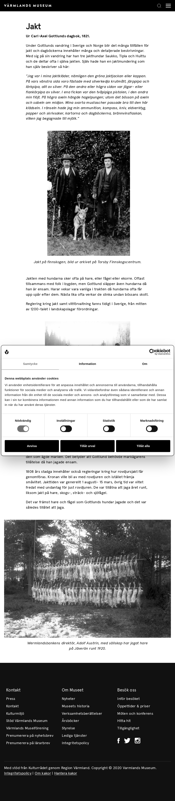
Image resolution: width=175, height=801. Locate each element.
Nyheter (68, 699)
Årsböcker (70, 721)
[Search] (159, 5)
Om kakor (43, 773)
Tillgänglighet (128, 728)
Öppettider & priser (133, 706)
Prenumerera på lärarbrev (28, 743)
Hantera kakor (65, 773)
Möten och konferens (135, 714)
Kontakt (12, 706)
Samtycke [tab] (30, 363)
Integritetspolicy (75, 743)
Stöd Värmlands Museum (27, 721)
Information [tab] (87, 363)
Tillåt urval (87, 446)
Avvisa (32, 446)
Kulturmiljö (15, 714)
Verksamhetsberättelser (82, 714)
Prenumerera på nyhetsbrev (29, 736)
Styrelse (68, 728)
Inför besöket (128, 699)
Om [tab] (144, 363)
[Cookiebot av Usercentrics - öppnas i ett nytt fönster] (152, 352)
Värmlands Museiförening (27, 728)
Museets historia (76, 706)
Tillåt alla (143, 446)
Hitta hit (124, 721)
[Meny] (167, 5)
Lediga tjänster (74, 736)
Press (10, 699)
